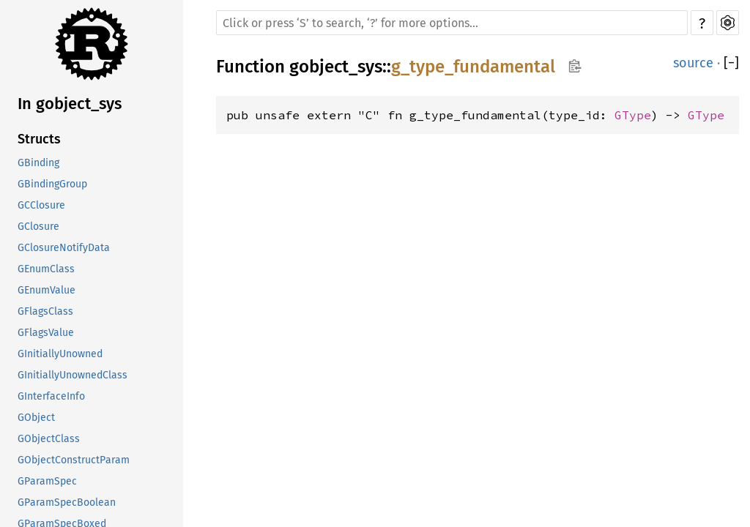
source (693, 63)
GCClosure (41, 205)
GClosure (38, 226)
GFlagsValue (46, 332)
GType (633, 115)
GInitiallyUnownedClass (72, 375)
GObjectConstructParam (74, 460)
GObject (36, 417)
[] (731, 63)
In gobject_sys (70, 103)
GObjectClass (49, 439)
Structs (39, 139)
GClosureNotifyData (64, 248)
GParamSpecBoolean (67, 502)
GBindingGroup (52, 184)
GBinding (38, 163)
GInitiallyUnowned (60, 354)
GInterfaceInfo (51, 396)
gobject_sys (335, 66)
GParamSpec (47, 481)
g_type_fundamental (473, 66)
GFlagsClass (45, 311)
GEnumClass (46, 269)
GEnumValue (46, 290)
